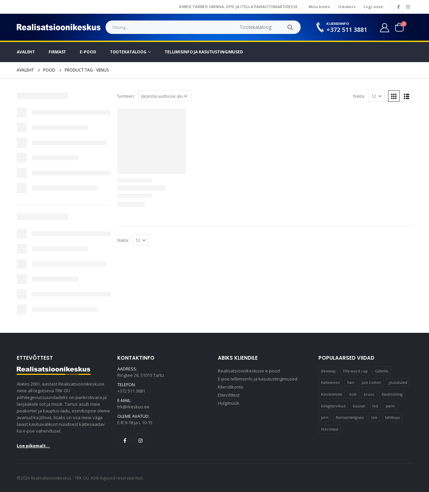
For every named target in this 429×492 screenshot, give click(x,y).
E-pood (88, 52)
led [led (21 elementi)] (375, 405)
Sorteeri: (126, 96)
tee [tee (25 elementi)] (374, 417)
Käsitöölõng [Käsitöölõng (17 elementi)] (392, 394)
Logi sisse (373, 6)
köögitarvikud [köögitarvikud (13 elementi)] (333, 405)
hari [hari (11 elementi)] (350, 382)
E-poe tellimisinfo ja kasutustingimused (257, 379)
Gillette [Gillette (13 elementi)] (381, 370)
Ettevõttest (229, 395)
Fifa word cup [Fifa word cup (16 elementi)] (355, 370)
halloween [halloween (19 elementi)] (330, 382)
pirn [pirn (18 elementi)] (324, 417)
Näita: (359, 96)
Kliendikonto (230, 387)
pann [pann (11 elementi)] (390, 405)
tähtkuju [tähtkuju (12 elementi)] (392, 417)
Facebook (124, 440)
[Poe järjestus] (165, 96)
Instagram (140, 440)
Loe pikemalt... (33, 446)
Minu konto (319, 6)
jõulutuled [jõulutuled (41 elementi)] (398, 382)
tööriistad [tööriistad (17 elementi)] (329, 429)
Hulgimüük (228, 403)
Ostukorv (347, 6)
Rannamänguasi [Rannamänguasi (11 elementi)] (350, 417)
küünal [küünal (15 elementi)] (359, 405)
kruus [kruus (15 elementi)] (369, 394)
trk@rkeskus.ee (133, 407)
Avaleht (26, 52)
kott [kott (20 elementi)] (353, 394)
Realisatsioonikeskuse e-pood (249, 371)
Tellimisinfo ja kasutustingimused (204, 52)
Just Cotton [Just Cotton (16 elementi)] (371, 382)
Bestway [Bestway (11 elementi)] (328, 370)
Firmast (57, 52)
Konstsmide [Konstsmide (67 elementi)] (331, 394)
